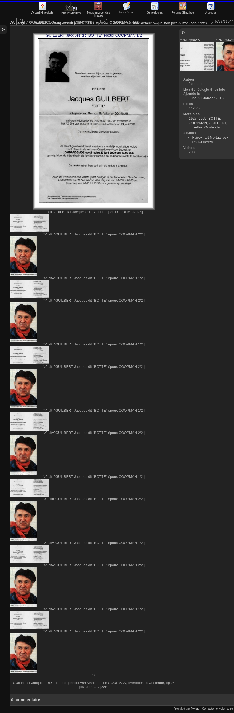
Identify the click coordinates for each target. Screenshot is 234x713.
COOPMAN (198, 123)
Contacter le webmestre (217, 708)
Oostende (212, 127)
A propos (210, 11)
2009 (202, 118)
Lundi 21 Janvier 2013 (206, 98)
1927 (192, 118)
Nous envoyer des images (98, 12)
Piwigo (195, 708)
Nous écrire (126, 11)
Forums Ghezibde (183, 11)
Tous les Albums (70, 12)
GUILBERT (217, 123)
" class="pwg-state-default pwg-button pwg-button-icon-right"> (163, 23)
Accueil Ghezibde (42, 11)
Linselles (196, 127)
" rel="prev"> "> (197, 54)
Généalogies (155, 11)
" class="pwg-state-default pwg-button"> (67, 23)
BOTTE (214, 118)
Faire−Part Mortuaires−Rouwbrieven (210, 139)
